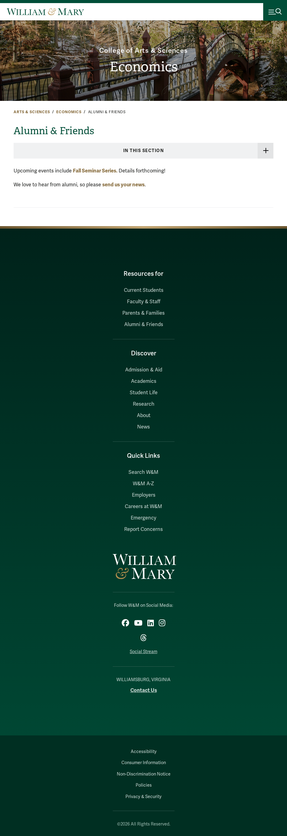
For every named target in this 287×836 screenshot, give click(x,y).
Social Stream (143, 651)
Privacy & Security (143, 796)
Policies (144, 785)
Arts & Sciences (32, 112)
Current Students (143, 290)
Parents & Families (143, 313)
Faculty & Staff (143, 302)
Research (143, 404)
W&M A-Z (143, 484)
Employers (143, 495)
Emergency (143, 518)
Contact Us (143, 690)
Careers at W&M (143, 506)
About (143, 415)
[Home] (45, 11)
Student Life (144, 393)
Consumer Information (143, 762)
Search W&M (143, 472)
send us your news (123, 184)
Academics (143, 381)
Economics (143, 67)
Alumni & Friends (143, 324)
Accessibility (144, 751)
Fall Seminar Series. (95, 171)
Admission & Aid (143, 370)
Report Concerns (143, 529)
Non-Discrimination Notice (144, 774)
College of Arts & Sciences (143, 50)
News (143, 427)
